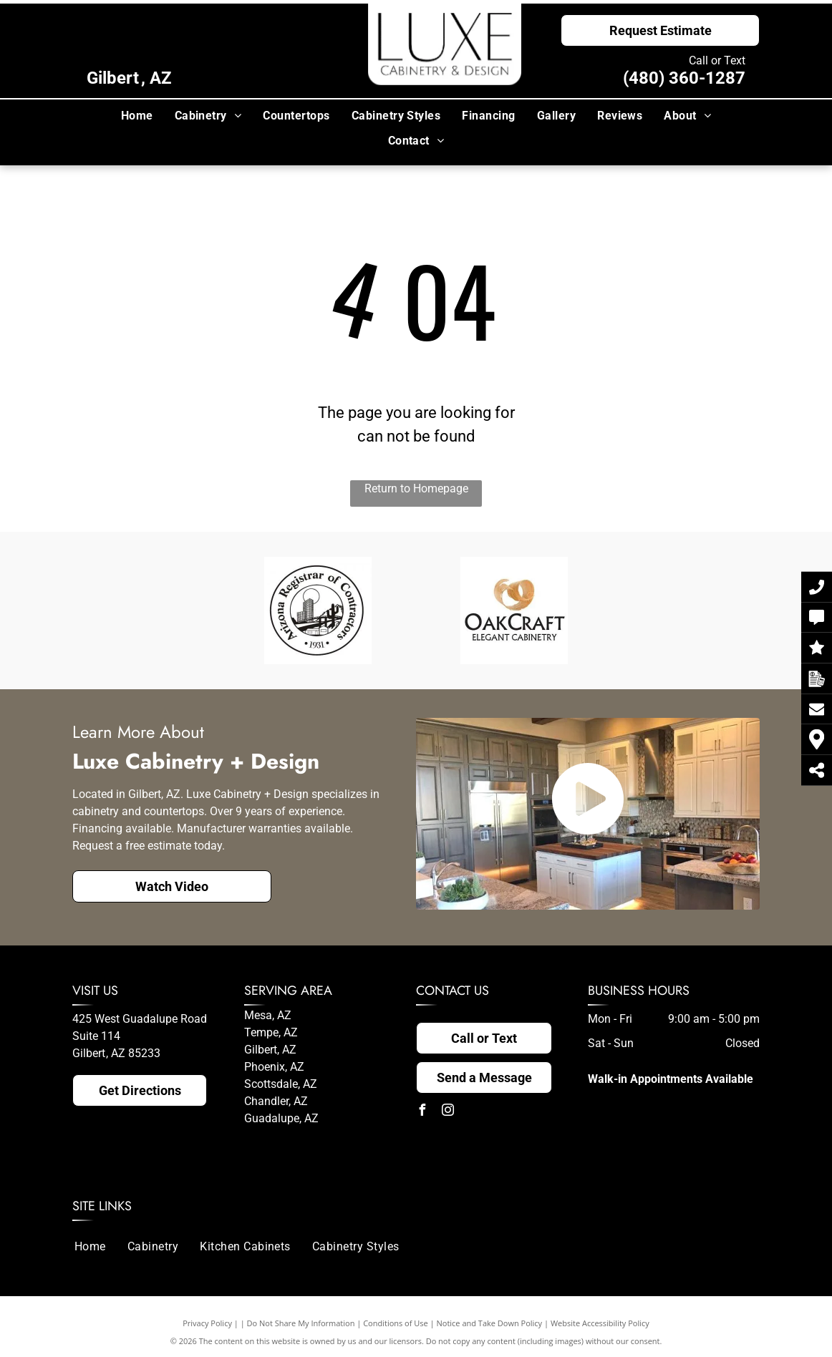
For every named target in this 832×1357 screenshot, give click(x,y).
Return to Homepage (416, 488)
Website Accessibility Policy (600, 1323)
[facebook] (421, 1112)
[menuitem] (137, 116)
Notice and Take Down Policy (490, 1323)
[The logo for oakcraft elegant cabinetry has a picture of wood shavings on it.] (514, 610)
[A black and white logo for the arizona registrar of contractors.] (317, 610)
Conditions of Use (395, 1323)
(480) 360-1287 (684, 78)
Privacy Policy (207, 1323)
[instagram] (447, 1112)
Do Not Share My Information (301, 1323)
